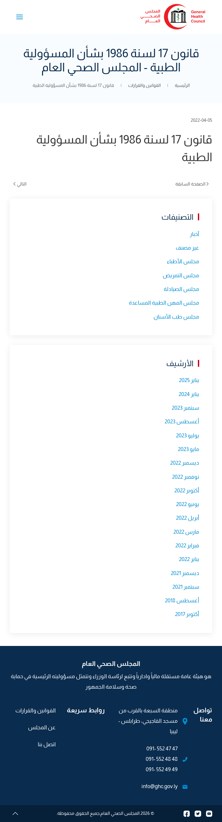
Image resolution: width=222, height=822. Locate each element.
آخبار (194, 234)
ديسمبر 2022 (184, 463)
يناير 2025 (189, 380)
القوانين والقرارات (35, 710)
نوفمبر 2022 (185, 477)
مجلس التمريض (181, 275)
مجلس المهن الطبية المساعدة (164, 303)
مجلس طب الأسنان (176, 317)
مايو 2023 (188, 449)
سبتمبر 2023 (185, 408)
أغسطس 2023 (182, 421)
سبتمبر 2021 (185, 587)
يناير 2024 (189, 394)
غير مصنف (187, 248)
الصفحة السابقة (192, 183)
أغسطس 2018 (182, 600)
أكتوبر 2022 (186, 490)
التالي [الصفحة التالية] (19, 183)
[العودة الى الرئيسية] (173, 17)
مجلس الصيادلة (181, 289)
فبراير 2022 (187, 545)
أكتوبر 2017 (187, 614)
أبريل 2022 (187, 518)
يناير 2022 (189, 559)
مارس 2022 (186, 532)
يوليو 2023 (187, 435)
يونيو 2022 (187, 504)
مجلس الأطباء (183, 261)
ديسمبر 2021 (185, 573)
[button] (19, 17)
